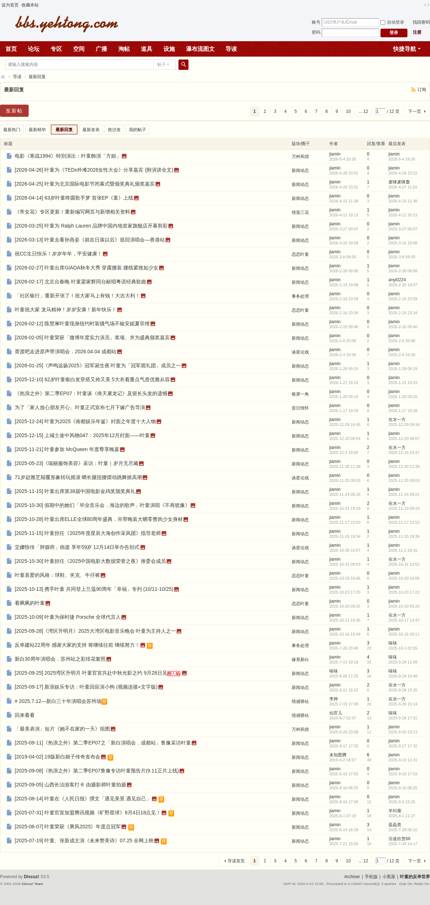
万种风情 (300, 156)
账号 (316, 22)
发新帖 (14, 111)
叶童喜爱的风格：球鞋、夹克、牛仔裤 (57, 575)
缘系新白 (300, 659)
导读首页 (236, 860)
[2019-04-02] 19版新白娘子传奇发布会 (57, 757)
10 (348, 111)
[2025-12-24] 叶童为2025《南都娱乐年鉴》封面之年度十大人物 (85, 421)
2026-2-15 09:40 (402, 327)
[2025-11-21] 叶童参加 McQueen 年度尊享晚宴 (67, 449)
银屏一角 (300, 394)
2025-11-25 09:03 (404, 480)
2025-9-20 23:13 (402, 732)
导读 (231, 49)
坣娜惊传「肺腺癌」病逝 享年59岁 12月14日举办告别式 (77, 547)
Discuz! (31, 876)
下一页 (414, 111)
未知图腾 (338, 754)
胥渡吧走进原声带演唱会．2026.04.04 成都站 (65, 351)
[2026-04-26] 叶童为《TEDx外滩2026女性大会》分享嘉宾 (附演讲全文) (94, 170)
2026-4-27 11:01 (402, 187)
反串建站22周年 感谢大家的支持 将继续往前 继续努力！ (77, 645)
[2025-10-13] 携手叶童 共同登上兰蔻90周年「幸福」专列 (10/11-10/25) (94, 589)
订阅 (421, 89)
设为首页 (10, 5)
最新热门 (11, 129)
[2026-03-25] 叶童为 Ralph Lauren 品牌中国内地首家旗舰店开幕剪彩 (91, 226)
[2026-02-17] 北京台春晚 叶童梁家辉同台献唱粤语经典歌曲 (80, 281)
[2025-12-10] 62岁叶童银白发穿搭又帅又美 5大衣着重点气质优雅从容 (92, 379)
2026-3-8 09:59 (401, 257)
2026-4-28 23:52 (402, 173)
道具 (146, 49)
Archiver (352, 876)
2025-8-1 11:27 (401, 816)
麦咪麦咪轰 (399, 182)
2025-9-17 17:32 (402, 746)
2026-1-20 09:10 (402, 396)
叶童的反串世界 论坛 (3, 77)
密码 (316, 32)
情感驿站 (300, 701)
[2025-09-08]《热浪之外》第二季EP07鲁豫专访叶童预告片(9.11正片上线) (97, 771)
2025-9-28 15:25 (402, 690)
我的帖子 (137, 129)
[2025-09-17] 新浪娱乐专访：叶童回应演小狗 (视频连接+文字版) (86, 687)
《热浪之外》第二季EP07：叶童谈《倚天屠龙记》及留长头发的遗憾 (91, 393)
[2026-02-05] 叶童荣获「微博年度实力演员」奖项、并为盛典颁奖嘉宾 (92, 337)
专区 (56, 49)
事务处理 (300, 296)
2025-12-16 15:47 (404, 452)
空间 (79, 49)
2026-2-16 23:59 (402, 299)
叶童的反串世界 (415, 876)
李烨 (333, 699)
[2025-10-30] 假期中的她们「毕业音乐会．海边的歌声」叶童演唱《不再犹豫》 (102, 505)
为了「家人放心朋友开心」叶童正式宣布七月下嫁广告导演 (80, 407)
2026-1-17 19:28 (402, 410)
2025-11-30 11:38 (404, 466)
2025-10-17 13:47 (404, 620)
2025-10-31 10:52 (404, 564)
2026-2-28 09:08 (402, 271)
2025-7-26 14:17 (402, 844)
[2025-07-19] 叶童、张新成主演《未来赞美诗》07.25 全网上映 (84, 840)
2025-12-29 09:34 (404, 424)
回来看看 (25, 715)
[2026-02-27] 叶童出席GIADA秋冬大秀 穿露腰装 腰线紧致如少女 (86, 267)
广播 (101, 49)
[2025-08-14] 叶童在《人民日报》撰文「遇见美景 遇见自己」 (83, 798)
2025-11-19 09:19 (404, 508)
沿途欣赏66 (399, 838)
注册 (417, 32)
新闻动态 (300, 170)
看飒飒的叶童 (30, 603)
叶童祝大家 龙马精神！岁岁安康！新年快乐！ (65, 309)
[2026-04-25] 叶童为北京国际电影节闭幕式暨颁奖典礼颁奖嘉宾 (85, 184)
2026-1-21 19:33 (402, 382)
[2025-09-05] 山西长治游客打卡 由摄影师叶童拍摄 (70, 784)
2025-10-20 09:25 (404, 606)
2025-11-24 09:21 (404, 494)
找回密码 (421, 22)
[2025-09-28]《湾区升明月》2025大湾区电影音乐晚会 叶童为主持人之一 (95, 631)
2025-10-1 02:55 (402, 648)
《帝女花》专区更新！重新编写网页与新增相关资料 (72, 212)
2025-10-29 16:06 (404, 578)
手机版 (371, 876)
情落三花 (300, 212)
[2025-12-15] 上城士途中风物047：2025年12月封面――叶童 (82, 435)
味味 (392, 643)
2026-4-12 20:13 (402, 215)
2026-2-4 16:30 (401, 355)
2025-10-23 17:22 (404, 592)
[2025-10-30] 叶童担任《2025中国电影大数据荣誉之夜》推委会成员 (90, 561)
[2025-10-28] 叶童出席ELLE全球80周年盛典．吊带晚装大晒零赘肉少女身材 (99, 519)
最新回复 (37, 76)
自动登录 (392, 22)
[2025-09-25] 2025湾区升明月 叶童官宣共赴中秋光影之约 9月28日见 (91, 673)
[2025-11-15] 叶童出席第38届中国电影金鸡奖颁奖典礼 (75, 491)
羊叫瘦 (394, 810)
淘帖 (124, 49)
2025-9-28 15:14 (402, 704)
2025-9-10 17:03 (402, 774)
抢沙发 (114, 129)
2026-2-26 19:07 (402, 285)
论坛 (33, 49)
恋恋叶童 (300, 254)
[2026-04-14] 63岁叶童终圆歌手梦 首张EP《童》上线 (74, 198)
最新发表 (91, 129)
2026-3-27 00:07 (402, 229)
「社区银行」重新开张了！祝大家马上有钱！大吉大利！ (77, 295)
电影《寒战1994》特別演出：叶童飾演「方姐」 (68, 156)
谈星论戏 (300, 352)
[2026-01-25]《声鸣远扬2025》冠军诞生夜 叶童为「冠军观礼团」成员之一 (98, 365)
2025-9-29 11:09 (402, 662)
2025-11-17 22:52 (404, 522)
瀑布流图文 (200, 49)
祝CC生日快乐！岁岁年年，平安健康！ (58, 254)
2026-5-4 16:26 (401, 159)
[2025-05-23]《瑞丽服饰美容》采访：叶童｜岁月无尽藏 (76, 463)
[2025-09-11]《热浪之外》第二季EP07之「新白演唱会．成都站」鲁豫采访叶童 (103, 743)
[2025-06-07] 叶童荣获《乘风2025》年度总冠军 (68, 826)
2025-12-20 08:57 (404, 438)
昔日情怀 (300, 408)
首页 (11, 49)
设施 (169, 49)
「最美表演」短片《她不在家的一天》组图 (62, 729)
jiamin (334, 154)
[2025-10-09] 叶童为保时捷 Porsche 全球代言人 (68, 617)
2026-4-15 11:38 (402, 201)
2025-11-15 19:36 (404, 536)
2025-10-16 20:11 (404, 634)
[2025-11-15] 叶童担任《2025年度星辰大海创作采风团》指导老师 (88, 533)
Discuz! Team (32, 884)
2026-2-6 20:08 (401, 341)
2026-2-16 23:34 (402, 313)
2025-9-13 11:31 (402, 760)
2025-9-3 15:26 (401, 802)
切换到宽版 (427, 5)
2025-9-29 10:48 (402, 676)
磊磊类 (394, 824)
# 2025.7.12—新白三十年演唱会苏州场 (58, 701)
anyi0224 (397, 279)
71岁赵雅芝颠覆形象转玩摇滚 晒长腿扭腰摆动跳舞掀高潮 (78, 477)
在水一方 (397, 419)
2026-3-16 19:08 (402, 243)
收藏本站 (30, 5)
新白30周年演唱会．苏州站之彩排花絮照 (60, 659)
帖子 (161, 64)
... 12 (363, 111)
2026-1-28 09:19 (402, 369)
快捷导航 (404, 49)
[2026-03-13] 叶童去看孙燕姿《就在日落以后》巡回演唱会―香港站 (90, 240)
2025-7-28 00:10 (402, 830)
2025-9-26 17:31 (402, 718)
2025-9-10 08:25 (402, 788)
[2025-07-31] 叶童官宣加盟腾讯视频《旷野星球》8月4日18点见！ (88, 812)
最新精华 (37, 129)
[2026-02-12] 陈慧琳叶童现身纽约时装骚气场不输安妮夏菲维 (82, 323)
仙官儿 (335, 712)
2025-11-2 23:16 (402, 550)
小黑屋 (388, 876)
